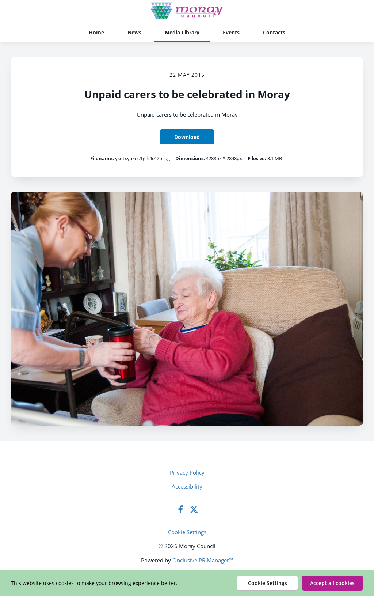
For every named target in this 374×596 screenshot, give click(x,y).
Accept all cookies (332, 583)
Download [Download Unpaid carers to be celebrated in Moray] (187, 136)
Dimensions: (190, 158)
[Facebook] (180, 509)
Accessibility (187, 486)
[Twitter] (194, 509)
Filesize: (257, 158)
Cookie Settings (187, 532)
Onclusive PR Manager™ (202, 560)
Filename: (102, 158)
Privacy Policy (187, 472)
